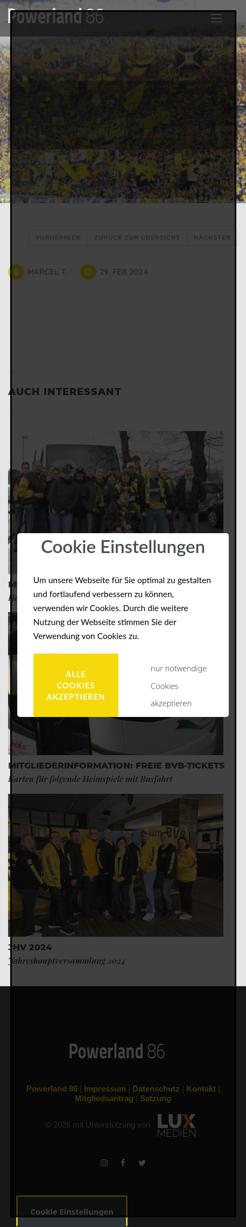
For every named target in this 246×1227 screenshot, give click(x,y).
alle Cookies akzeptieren (76, 685)
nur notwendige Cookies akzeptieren (179, 685)
